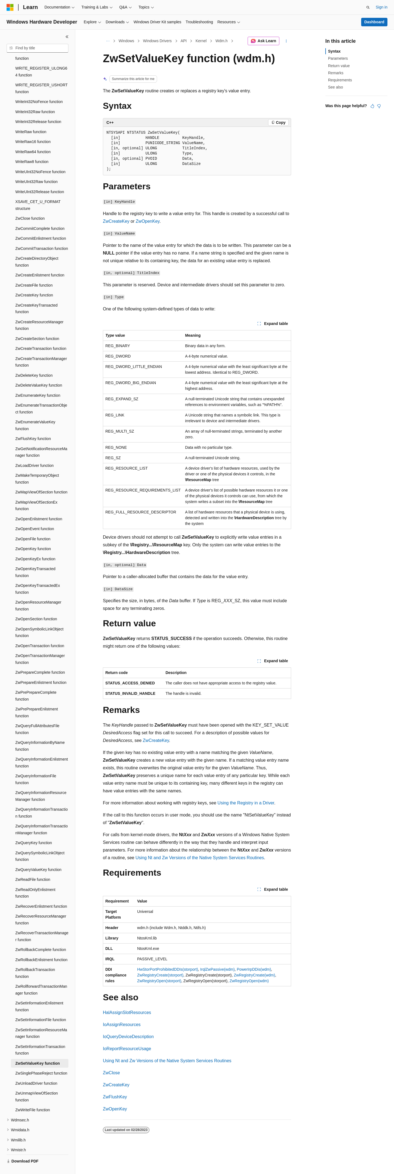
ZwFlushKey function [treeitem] (33, 426)
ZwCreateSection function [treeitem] (37, 326)
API (184, 41)
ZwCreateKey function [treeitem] (34, 282)
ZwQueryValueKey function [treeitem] (38, 857)
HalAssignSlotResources (127, 1012)
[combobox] (37, 48)
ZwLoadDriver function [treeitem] (34, 452)
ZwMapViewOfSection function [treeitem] (41, 479)
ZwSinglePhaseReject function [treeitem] (41, 1060)
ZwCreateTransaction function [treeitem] (40, 335)
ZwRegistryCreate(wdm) (254, 975)
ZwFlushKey (115, 1097)
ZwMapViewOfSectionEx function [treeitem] (36, 492)
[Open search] (368, 7)
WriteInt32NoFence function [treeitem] (39, 89)
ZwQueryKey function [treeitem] (33, 830)
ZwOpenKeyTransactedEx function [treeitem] (37, 576)
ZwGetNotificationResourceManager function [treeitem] (41, 439)
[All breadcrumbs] (107, 41)
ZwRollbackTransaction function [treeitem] (35, 960)
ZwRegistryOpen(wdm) (249, 981)
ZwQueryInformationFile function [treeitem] (35, 766)
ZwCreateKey (116, 221)
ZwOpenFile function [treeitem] (32, 526)
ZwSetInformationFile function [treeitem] (40, 1007)
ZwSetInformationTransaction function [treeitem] (40, 1037)
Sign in (381, 7)
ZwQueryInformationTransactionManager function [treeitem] (41, 816)
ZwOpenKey (148, 221)
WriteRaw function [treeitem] (30, 119)
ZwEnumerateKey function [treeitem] (37, 382)
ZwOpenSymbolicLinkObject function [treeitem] (39, 619)
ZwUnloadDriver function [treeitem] (36, 1070)
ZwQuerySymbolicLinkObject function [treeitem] (40, 843)
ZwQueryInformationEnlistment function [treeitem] (41, 749)
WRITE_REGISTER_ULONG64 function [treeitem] (41, 58)
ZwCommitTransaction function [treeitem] (41, 235)
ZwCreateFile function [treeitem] (34, 272)
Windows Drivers (157, 41)
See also (335, 87)
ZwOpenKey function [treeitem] (33, 536)
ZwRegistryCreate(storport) (160, 975)
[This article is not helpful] (379, 106)
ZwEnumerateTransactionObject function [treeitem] (41, 395)
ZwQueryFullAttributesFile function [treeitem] (37, 716)
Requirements (340, 80)
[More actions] (286, 41)
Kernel (201, 41)
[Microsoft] (10, 7)
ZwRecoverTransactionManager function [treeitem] (41, 923)
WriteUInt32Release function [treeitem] (39, 179)
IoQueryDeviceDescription (128, 1036)
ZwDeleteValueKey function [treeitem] (38, 372)
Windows (126, 41)
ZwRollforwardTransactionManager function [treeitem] (41, 976)
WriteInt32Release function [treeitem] (38, 109)
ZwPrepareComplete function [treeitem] (40, 659)
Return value (339, 66)
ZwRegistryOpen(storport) (159, 981)
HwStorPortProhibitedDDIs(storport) (167, 969)
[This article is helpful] (372, 106)
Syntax (334, 51)
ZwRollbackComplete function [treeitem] (40, 937)
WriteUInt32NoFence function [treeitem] (40, 159)
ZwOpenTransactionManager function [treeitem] (40, 646)
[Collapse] (67, 37)
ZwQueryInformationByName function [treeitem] (40, 733)
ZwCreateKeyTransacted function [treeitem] (36, 295)
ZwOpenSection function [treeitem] (36, 606)
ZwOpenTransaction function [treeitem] (39, 633)
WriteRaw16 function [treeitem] (33, 129)
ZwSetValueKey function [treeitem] (37, 1050)
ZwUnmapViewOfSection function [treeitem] (36, 1083)
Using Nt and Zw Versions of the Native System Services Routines (199, 857)
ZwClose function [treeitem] (30, 205)
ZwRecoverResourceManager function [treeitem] (40, 906)
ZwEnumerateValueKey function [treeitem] (35, 412)
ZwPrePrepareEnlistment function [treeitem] (36, 699)
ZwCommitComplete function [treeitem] (40, 215)
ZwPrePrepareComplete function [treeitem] (35, 683)
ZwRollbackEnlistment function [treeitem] (41, 947)
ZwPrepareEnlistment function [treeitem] (40, 669)
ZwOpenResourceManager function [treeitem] (38, 592)
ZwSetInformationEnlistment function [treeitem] (39, 993)
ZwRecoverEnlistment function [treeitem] (41, 893)
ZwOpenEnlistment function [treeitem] (38, 506)
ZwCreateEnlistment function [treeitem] (39, 262)
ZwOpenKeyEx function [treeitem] (35, 546)
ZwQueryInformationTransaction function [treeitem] (41, 799)
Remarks (335, 73)
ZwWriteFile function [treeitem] (32, 1097)
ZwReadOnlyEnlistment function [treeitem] (35, 880)
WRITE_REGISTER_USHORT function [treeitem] (41, 75)
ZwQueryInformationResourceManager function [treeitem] (40, 783)
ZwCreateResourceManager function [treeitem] (39, 312)
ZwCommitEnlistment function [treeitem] (40, 225)
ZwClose (111, 1072)
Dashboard (374, 22)
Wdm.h (222, 41)
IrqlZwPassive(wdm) (217, 969)
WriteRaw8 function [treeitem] (31, 149)
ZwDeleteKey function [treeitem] (34, 362)
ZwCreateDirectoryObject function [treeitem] (36, 249)
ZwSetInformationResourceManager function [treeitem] (41, 1020)
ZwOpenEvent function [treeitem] (34, 516)
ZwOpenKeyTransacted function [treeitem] (35, 559)
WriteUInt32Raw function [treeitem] (36, 169)
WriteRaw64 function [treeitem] (33, 139)
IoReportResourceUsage (127, 1048)
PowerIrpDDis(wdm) (254, 969)
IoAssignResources (122, 1024)
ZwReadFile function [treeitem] (32, 866)
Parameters (338, 58)
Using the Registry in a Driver (246, 803)
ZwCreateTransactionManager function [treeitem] (41, 349)
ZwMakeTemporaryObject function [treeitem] (37, 466)
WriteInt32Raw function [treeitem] (35, 99)
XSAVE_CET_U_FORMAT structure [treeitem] (37, 192)
